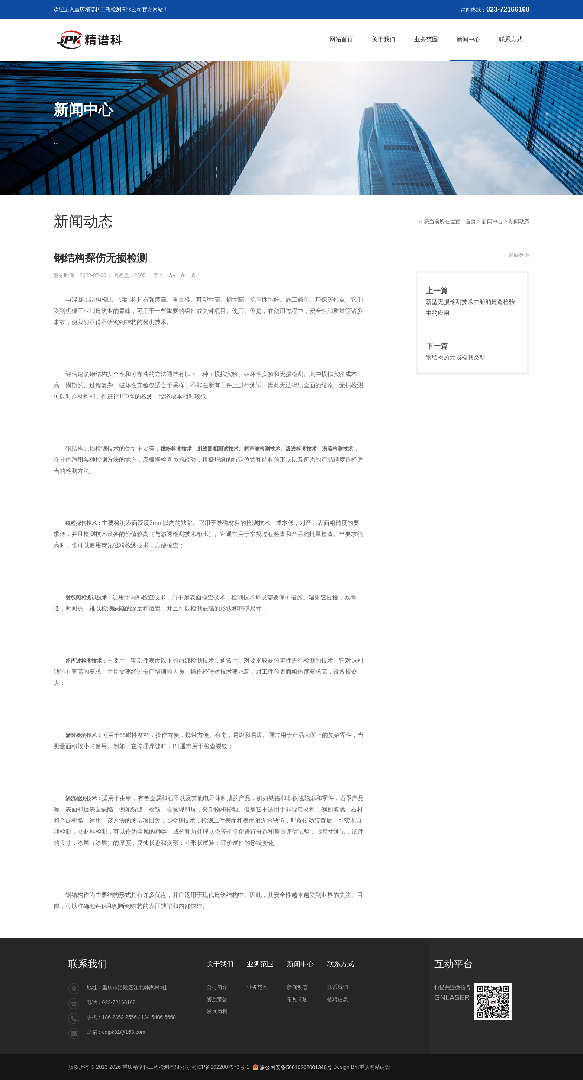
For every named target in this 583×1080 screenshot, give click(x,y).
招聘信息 (337, 999)
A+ (172, 275)
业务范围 (257, 987)
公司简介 (217, 987)
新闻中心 (492, 221)
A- (183, 275)
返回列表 (519, 255)
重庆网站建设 (374, 1067)
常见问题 (297, 999)
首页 (471, 221)
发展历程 (217, 1011)
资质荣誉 (217, 999)
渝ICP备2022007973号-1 (220, 1067)
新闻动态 (519, 221)
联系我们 (337, 987)
